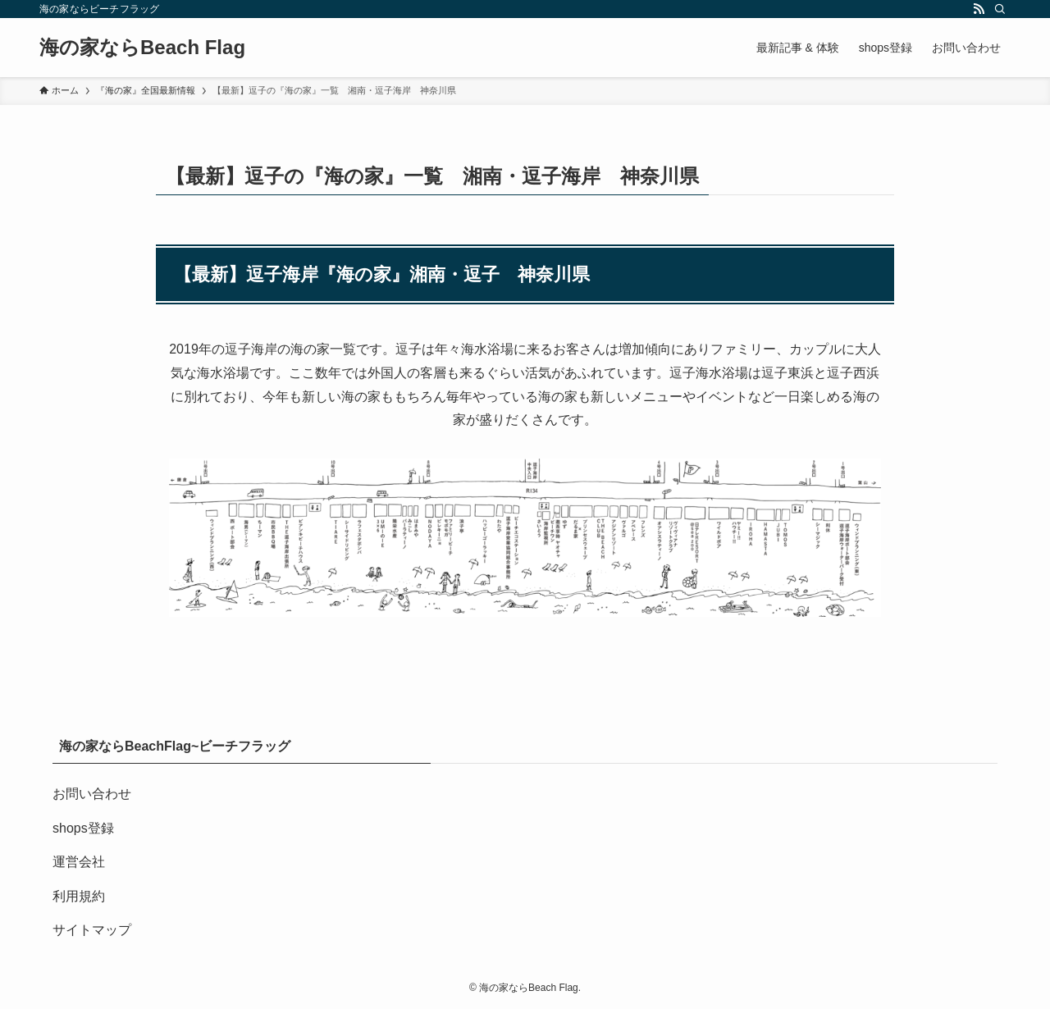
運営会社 (78, 862)
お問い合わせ (91, 794)
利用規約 (78, 896)
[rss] (978, 9)
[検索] (1000, 9)
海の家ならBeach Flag (142, 47)
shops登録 (83, 828)
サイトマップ (91, 930)
